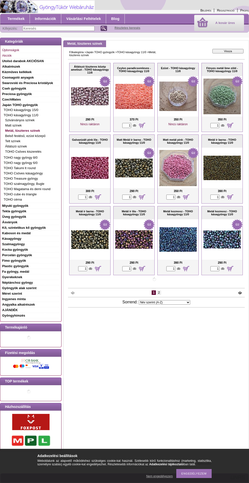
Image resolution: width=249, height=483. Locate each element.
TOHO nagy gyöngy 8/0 (21, 157)
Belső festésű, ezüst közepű (25, 136)
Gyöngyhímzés (13, 315)
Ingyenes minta (14, 299)
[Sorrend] (164, 302)
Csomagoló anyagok (18, 77)
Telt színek (12, 141)
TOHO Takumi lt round (20, 168)
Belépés (205, 10)
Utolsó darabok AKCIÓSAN (23, 61)
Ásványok (9, 222)
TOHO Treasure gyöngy (21, 178)
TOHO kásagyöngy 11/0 (131, 52)
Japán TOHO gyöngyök (100, 52)
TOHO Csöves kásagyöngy (23, 173)
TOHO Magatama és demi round (27, 189)
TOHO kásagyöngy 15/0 (21, 110)
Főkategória (76, 52)
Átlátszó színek (16, 146)
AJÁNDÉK (10, 310)
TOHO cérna (13, 199)
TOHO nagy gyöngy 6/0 (21, 163)
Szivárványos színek (20, 120)
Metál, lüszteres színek (22, 130)
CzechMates (11, 99)
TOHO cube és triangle (20, 194)
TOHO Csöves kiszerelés (23, 151)
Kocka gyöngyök (15, 249)
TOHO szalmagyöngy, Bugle (24, 184)
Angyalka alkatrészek (18, 304)
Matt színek (13, 125)
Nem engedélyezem (159, 476)
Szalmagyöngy (13, 244)
